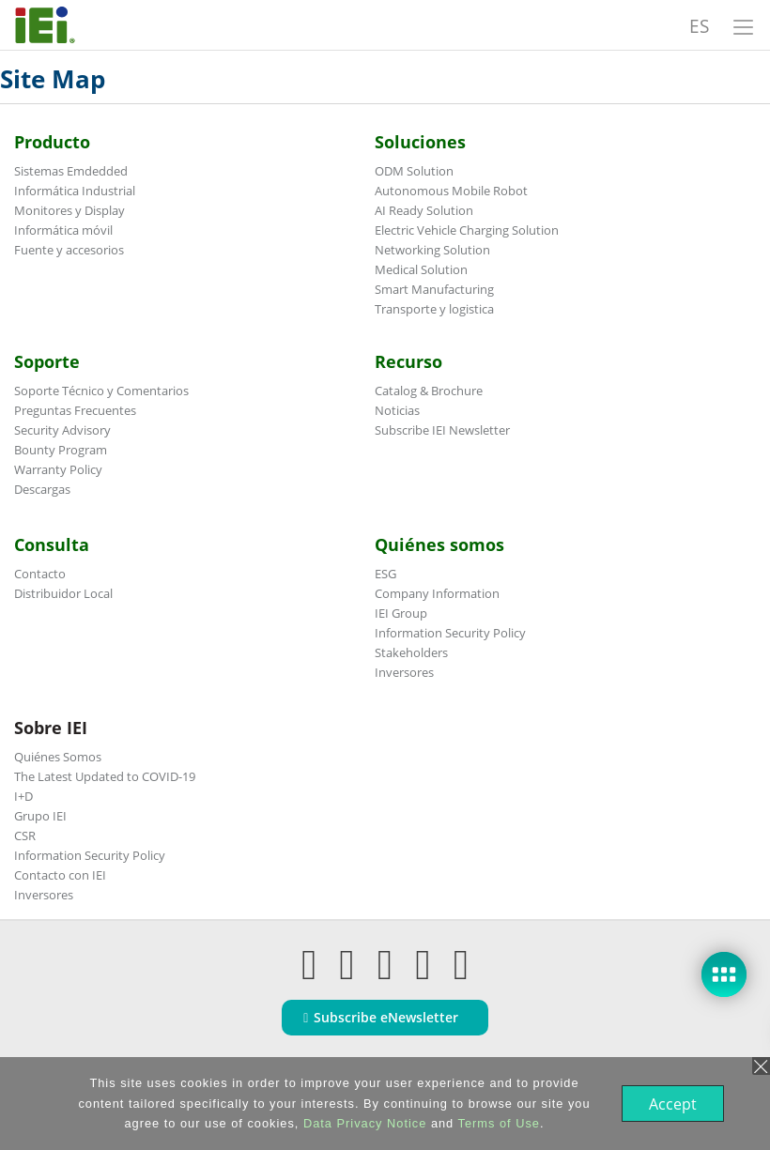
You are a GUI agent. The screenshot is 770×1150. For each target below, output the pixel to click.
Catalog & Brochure (429, 390)
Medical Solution (421, 269)
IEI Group (401, 613)
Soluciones (420, 141)
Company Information (437, 593)
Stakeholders (411, 652)
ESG (385, 573)
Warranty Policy (58, 469)
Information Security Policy (450, 632)
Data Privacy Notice (362, 1123)
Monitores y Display (69, 210)
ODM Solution (414, 170)
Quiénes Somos (57, 756)
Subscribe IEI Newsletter (442, 430)
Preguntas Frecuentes (75, 410)
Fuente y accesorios (69, 249)
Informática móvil (63, 230)
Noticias (397, 410)
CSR (25, 835)
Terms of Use (497, 1123)
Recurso (408, 361)
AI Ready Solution (424, 210)
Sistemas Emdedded (71, 170)
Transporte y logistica (434, 308)
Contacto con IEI (60, 874)
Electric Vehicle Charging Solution (467, 230)
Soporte (47, 361)
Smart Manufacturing (434, 289)
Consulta (51, 544)
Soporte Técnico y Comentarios (101, 390)
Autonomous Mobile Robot (451, 190)
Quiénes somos (439, 544)
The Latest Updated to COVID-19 (104, 776)
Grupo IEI (40, 815)
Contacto (40, 573)
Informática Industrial (74, 190)
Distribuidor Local (63, 593)
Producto (52, 141)
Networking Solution (432, 249)
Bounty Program (60, 449)
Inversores (404, 672)
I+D (23, 796)
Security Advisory (62, 430)
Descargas (42, 489)
